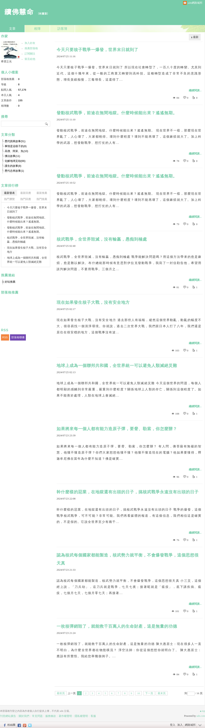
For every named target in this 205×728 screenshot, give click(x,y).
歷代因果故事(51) (15, 141)
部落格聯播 (18, 337)
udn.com (200, 715)
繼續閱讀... (195, 90)
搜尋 (46, 124)
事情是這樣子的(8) (16, 146)
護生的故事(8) (13, 165)
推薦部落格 (31, 48)
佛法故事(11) (12, 156)
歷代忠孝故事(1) (14, 170)
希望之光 (6, 61)
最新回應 (25, 192)
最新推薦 (41, 192)
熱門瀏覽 (9, 199)
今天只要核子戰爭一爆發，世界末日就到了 (97, 49)
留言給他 (30, 59)
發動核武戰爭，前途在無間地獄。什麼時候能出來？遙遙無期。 (117, 113)
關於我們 (24, 716)
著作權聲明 (65, 716)
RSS (5, 337)
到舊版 (43, 13)
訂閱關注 (30, 53)
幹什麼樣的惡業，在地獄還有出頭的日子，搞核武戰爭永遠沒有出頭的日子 (128, 492)
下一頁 (149, 693)
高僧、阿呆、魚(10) (16, 151)
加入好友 (30, 43)
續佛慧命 (19, 11)
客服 (93, 716)
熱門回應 (25, 199)
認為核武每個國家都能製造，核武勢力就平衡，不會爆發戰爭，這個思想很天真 (128, 559)
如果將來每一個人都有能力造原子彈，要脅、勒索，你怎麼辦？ (117, 428)
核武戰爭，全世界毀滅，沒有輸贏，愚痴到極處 (102, 239)
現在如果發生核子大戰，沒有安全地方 (93, 302)
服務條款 (50, 716)
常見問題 (37, 716)
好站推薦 (10, 281)
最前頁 (61, 693)
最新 (195, 37)
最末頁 (162, 693)
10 (138, 693)
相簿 (37, 28)
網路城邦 (190, 724)
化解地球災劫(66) (15, 160)
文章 (12, 28)
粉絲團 (11, 724)
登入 (172, 724)
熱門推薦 (41, 199)
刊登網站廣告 (8, 716)
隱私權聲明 (81, 716)
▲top (202, 711)
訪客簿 (62, 28)
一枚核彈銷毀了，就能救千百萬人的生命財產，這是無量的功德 (117, 626)
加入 (180, 724)
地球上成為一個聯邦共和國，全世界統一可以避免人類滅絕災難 (117, 365)
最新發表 (9, 192)
